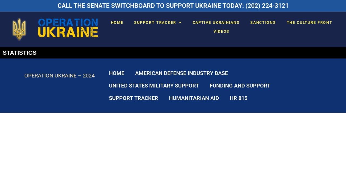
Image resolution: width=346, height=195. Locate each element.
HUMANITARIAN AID (194, 98)
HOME (117, 22)
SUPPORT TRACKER (158, 22)
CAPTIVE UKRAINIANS (216, 22)
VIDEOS (221, 31)
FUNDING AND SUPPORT (240, 85)
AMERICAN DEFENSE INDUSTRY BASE (181, 73)
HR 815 (238, 98)
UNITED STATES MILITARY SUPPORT (154, 85)
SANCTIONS (263, 22)
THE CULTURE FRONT (309, 22)
